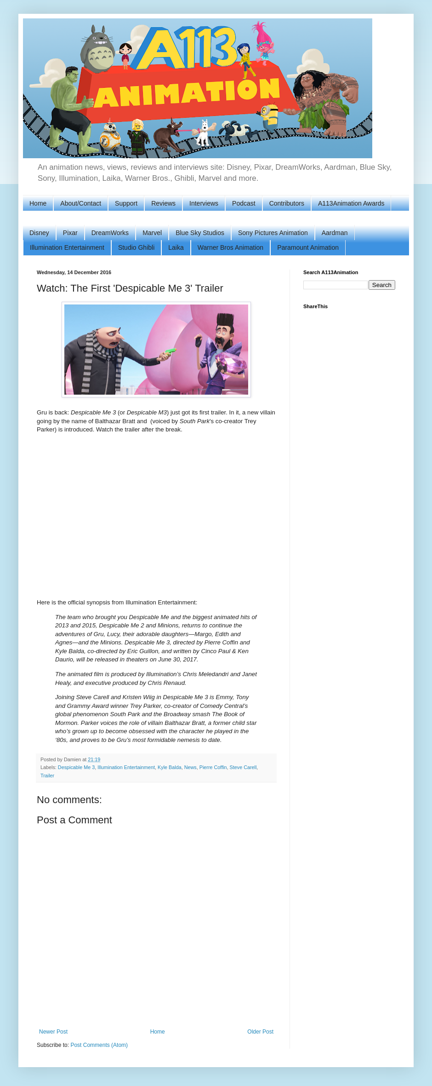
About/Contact (80, 203)
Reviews (163, 203)
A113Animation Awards (351, 203)
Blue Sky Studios (200, 232)
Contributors (286, 203)
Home (37, 203)
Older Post (260, 1032)
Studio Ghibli (136, 247)
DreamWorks (110, 232)
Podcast (244, 203)
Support (126, 203)
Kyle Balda (170, 767)
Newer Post (53, 1032)
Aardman (335, 232)
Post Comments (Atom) (99, 1045)
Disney (39, 232)
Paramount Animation (308, 247)
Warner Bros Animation (230, 247)
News (190, 767)
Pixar (70, 232)
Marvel (152, 232)
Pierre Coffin (213, 767)
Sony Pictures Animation (273, 232)
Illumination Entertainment (67, 247)
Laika (175, 247)
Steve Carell (243, 767)
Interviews (203, 203)
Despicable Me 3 (76, 767)
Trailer (47, 775)
